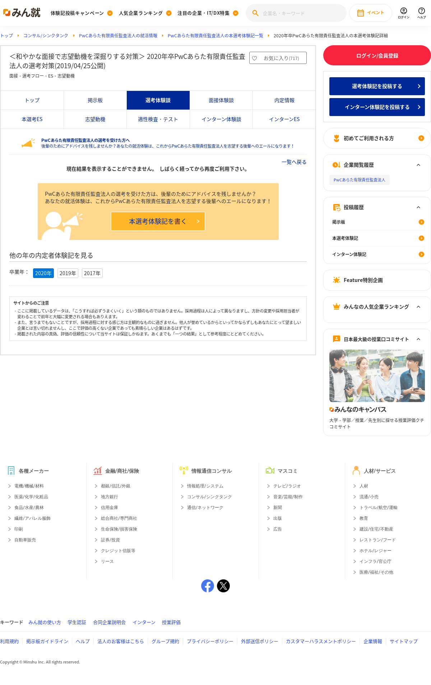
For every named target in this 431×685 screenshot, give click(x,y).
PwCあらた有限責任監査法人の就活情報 (118, 35)
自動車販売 (25, 539)
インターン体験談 (221, 118)
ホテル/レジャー (375, 550)
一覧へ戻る (294, 161)
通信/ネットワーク (205, 507)
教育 (364, 518)
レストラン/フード (378, 539)
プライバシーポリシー (210, 641)
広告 (277, 529)
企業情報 (372, 641)
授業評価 (171, 622)
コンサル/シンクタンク (45, 35)
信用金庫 (109, 507)
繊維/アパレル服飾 (32, 518)
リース (107, 561)
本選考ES (32, 118)
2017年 (92, 273)
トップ (6, 35)
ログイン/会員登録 (377, 55)
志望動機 (95, 118)
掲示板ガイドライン (47, 641)
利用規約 (9, 641)
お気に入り (281, 57)
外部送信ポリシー (259, 641)
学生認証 (77, 622)
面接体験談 (221, 99)
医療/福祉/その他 (376, 572)
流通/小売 (369, 496)
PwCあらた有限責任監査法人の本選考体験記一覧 (215, 35)
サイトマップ (404, 641)
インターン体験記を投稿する (377, 106)
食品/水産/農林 (29, 507)
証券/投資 (110, 539)
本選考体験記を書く (164, 221)
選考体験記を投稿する (377, 85)
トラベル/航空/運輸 (379, 507)
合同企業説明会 (109, 622)
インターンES (284, 118)
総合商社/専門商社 (119, 518)
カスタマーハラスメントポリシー (321, 641)
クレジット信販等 (118, 550)
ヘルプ (83, 641)
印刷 (18, 529)
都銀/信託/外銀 (115, 486)
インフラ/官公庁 (375, 561)
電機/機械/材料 (29, 486)
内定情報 (284, 99)
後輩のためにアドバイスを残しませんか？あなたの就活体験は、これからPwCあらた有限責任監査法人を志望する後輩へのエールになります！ (168, 143)
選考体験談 (158, 99)
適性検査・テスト (158, 118)
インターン (144, 622)
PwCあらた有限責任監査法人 (359, 180)
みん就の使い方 (44, 622)
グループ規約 (165, 641)
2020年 (43, 273)
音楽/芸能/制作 (288, 496)
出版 (277, 518)
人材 (364, 486)
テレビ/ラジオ (287, 486)
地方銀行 (109, 496)
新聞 (277, 507)
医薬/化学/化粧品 (31, 496)
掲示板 (95, 99)
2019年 (68, 273)
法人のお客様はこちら (120, 641)
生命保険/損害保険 (119, 529)
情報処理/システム (205, 486)
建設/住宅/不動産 (376, 529)
